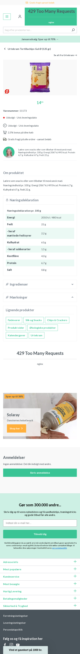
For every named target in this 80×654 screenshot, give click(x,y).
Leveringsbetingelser (14, 622)
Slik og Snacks (34, 320)
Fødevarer (14, 320)
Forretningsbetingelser (15, 615)
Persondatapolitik (13, 629)
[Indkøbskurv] (51, 17)
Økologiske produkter (42, 327)
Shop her (16, 428)
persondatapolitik (59, 548)
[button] (25, 650)
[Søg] (73, 30)
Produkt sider (16, 327)
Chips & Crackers (57, 320)
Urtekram (36, 335)
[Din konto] (19, 17)
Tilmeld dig (40, 534)
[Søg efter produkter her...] (36, 30)
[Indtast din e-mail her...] (40, 523)
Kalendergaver (16, 335)
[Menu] (7, 16)
